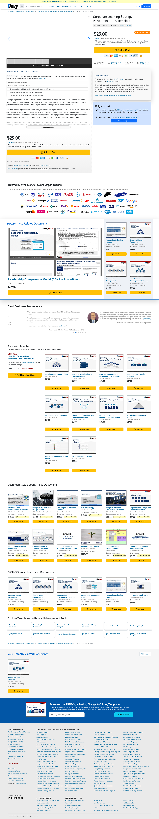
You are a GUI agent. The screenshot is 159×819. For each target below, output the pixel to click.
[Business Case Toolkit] (91, 537)
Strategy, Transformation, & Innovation (48, 800)
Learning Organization (65, 11)
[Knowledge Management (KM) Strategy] (57, 445)
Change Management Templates (46, 756)
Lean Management (99, 803)
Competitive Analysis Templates (46, 764)
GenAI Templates (70, 756)
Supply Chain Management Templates (134, 774)
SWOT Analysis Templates (130, 744)
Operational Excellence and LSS (46, 805)
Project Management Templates (103, 781)
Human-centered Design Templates (75, 769)
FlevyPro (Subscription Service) (17, 751)
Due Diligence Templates (72, 744)
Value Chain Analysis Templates (132, 786)
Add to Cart (122, 50)
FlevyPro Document (125, 25)
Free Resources (98, 800)
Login (138, 6)
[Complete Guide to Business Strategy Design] (67, 537)
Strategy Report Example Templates (133, 771)
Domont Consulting (89, 551)
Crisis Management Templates (45, 778)
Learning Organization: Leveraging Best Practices (109, 375)
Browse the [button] (60, 6)
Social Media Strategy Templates (132, 756)
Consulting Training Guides (73, 808)
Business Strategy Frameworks (74, 800)
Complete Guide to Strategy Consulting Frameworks (40, 549)
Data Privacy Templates (72, 737)
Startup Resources (128, 805)
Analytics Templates (42, 737)
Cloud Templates (41, 759)
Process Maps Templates (101, 776)
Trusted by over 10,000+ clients (144, 63)
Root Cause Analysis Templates (132, 739)
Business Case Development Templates (67, 626)
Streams (10, 754)
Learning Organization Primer (56, 374)
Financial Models (13, 744)
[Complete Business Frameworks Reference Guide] (116, 498)
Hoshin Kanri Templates (72, 766)
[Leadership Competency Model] (55, 252)
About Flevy (91, 6)
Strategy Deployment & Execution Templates (136, 766)
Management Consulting (44, 810)
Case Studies (69, 803)
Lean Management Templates (102, 732)
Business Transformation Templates (47, 754)
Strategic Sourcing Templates (131, 764)
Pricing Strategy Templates (102, 769)
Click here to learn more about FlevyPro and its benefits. (113, 96)
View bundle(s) (123, 121)
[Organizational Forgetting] (84, 445)
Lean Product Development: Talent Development (138, 281)
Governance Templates (72, 759)
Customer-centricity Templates (45, 791)
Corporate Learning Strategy (56, 415)
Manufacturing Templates (101, 739)
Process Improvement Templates (103, 774)
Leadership (40, 11)
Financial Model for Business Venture (113, 548)
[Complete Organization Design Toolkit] (43, 498)
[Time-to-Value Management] (116, 269)
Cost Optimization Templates (45, 774)
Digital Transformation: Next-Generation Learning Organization (83, 417)
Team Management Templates (132, 781)
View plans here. (45, 165)
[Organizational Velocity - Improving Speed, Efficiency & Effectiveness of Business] (140, 537)
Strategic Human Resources (136, 241)
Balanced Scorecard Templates (46, 744)
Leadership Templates (138, 626)
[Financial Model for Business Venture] (116, 537)
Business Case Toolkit (90, 546)
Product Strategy (128, 800)
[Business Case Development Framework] (18, 498)
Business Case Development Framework (18, 509)
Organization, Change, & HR (25, 11)
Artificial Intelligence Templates (46, 739)
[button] (9, 39)
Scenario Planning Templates (131, 749)
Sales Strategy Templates (130, 747)
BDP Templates (41, 742)
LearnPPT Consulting (18, 283)
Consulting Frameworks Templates (41, 626)
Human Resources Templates (15, 626)
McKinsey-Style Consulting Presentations (106, 810)
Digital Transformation (15, 737)
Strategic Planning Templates (131, 761)
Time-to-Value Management (111, 280)
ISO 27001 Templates (71, 771)
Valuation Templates (129, 783)
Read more (42, 78)
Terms (13, 781)
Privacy (18, 781)
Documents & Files (113, 553)
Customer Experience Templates (46, 781)
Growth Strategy (87, 508)
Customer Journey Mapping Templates (48, 783)
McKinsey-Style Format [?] (116, 63)
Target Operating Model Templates (133, 778)
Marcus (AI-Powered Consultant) (17, 773)
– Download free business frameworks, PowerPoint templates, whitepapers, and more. (79, 1)
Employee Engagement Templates (75, 749)
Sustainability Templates (130, 776)
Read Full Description (48, 127)
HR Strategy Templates (72, 764)
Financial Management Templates (75, 754)
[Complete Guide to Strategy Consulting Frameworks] (43, 537)
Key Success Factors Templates (74, 788)
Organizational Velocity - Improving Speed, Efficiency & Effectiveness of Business (140, 550)
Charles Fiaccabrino (113, 246)
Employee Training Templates (74, 752)
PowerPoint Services (14, 759)
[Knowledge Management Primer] (139, 404)
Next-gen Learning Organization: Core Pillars (109, 416)
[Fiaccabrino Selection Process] (116, 230)
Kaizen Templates (70, 786)
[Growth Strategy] (91, 498)
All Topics (11, 11)
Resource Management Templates (133, 732)
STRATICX (62, 553)
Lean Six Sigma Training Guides (103, 805)
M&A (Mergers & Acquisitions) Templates (106, 737)
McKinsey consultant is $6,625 (127, 110)
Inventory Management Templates (75, 783)
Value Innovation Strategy (130, 808)
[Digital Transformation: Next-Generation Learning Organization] (84, 404)
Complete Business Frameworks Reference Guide (115, 510)
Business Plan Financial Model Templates (49, 752)
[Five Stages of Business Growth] (67, 498)
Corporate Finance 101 (41, 514)
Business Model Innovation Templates (48, 747)
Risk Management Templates (131, 737)
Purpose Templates (99, 783)
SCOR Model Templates (130, 742)
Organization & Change (15, 742)
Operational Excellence (15, 739)
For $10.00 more (12, 169)
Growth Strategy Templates (66, 634)
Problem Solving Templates (102, 771)
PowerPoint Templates (15, 749)
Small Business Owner (129, 803)
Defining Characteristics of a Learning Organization (25, 92)
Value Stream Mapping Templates (133, 791)
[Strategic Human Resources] (140, 230)
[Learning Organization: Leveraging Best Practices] (111, 363)
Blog (23, 781)
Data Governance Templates (73, 734)
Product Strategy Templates (102, 778)
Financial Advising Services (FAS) (75, 810)
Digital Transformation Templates (75, 742)
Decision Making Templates (73, 739)
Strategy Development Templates (138, 634)
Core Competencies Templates (113, 634)
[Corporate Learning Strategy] (57, 404)
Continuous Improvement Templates (47, 766)
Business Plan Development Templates (48, 749)
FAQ (9, 781)
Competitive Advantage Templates (47, 761)
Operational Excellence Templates (104, 754)
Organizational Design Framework (17, 548)
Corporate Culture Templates (45, 771)
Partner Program (13, 776)
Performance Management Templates (105, 759)
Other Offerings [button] (79, 6)
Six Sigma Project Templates (131, 754)
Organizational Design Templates (89, 626)
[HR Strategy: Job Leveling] (140, 585)
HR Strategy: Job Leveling (140, 595)
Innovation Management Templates (75, 781)
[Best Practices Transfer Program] (139, 363)
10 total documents (27, 363)
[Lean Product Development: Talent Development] (140, 269)
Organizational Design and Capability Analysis (140, 509)
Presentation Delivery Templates (103, 766)
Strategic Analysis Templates (131, 759)
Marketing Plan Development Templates (105, 744)
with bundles (128, 117)
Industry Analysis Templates (73, 776)
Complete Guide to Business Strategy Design (67, 548)
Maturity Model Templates (115, 626)
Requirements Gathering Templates (104, 791)
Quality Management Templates (103, 786)
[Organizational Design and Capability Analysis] (140, 498)
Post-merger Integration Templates (104, 764)
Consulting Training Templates (88, 634)
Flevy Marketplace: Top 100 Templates (19, 732)
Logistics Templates (100, 734)
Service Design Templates (130, 752)
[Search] (36, 6)
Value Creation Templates (130, 788)
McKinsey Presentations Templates (104, 749)
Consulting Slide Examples (73, 805)
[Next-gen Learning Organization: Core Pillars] (111, 404)
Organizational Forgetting (82, 456)
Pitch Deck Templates (100, 761)
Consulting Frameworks (15, 746)
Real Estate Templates (100, 788)
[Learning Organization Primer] (57, 363)
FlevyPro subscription (21, 165)
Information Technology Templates (75, 778)
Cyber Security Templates (72, 732)
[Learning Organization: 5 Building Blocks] (84, 363)
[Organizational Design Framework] (18, 537)
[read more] (129, 326)
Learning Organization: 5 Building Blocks (82, 375)
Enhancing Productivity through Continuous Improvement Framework (31, 89)
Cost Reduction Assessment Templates (48, 776)
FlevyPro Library (119, 79)
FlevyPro (97, 38)
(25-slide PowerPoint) (44, 279)
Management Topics (14, 771)
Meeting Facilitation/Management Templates (107, 752)
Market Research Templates (102, 742)
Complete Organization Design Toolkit (42, 509)
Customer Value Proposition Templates (48, 788)
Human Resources (51, 11)
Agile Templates (41, 734)
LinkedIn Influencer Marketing (16, 778)
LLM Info (96, 808)
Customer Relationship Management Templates (50, 786)
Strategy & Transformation (16, 734)
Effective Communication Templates (75, 747)
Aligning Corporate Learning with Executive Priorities (26, 95)
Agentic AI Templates (43, 732)
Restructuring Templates (130, 734)
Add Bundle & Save (24, 374)
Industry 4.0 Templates (72, 774)
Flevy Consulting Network (15, 756)
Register (147, 6)
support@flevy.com (20, 783)
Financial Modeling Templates (15, 634)
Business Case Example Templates (41, 634)
